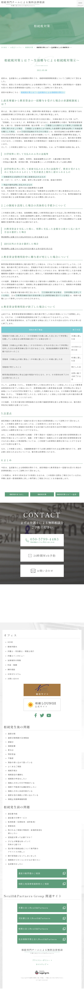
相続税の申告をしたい (17, 778)
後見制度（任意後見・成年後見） (22, 822)
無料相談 (11, 669)
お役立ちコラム (16, 47)
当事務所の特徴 (14, 660)
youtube (49, 715)
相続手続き (12, 770)
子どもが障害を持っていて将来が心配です (19, 843)
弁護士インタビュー (16, 656)
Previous (2, 597)
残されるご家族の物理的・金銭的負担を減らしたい (25, 831)
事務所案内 (12, 646)
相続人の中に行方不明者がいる (21, 783)
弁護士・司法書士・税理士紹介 (21, 651)
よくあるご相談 (14, 766)
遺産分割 (12, 733)
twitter (42, 715)
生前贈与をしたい (15, 864)
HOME (4, 47)
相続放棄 (12, 746)
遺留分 (11, 742)
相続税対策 (29, 47)
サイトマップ (41, 964)
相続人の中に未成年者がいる (20, 791)
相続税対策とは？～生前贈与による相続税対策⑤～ (68, 494)
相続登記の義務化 (15, 774)
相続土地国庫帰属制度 (17, 799)
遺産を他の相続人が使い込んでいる (23, 795)
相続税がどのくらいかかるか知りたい (24, 860)
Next (82, 597)
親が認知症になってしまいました (22, 856)
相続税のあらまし (17, 494)
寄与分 (11, 750)
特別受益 (12, 754)
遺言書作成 (12, 813)
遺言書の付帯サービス (17, 818)
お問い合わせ (13, 678)
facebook (35, 715)
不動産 (11, 758)
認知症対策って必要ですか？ (20, 837)
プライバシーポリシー (41, 960)
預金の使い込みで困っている (20, 762)
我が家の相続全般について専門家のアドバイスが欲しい (23, 850)
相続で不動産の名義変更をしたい (22, 787)
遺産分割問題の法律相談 (18, 738)
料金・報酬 (12, 665)
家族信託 (12, 826)
